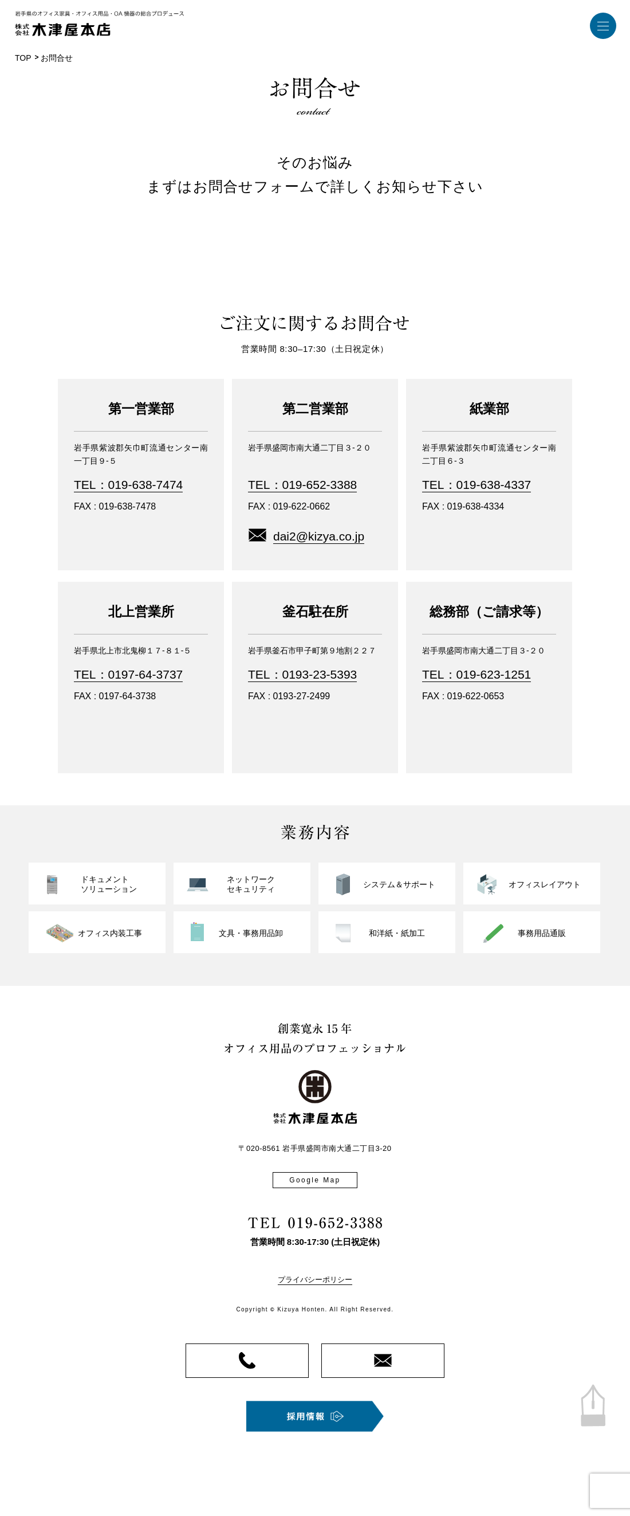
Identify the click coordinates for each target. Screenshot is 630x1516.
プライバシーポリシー (315, 1279)
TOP (23, 57)
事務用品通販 (542, 933)
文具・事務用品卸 (251, 933)
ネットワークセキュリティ (251, 884)
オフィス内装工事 (110, 933)
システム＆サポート (399, 884)
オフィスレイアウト (545, 884)
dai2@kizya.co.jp (318, 536)
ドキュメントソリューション (109, 884)
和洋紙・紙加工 (397, 933)
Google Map (314, 1180)
